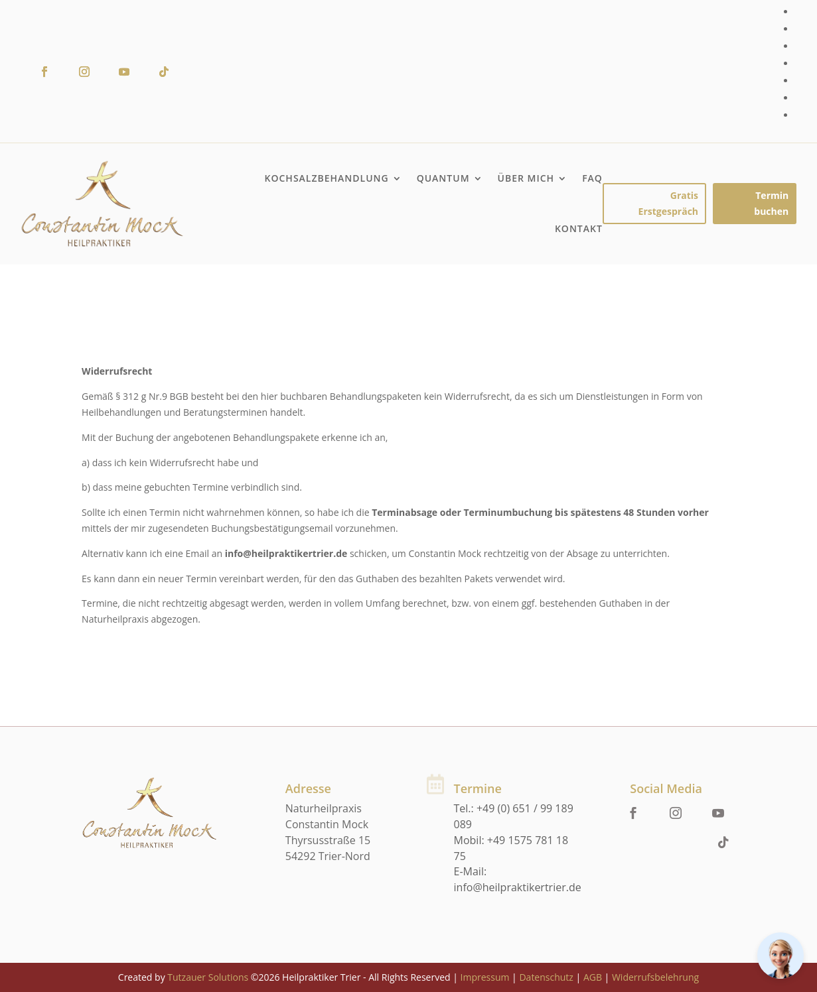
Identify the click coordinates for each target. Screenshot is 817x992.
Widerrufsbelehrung (655, 977)
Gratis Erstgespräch (668, 203)
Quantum (443, 178)
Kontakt (579, 228)
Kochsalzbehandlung (327, 178)
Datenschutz (546, 977)
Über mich (526, 178)
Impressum (485, 977)
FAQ (592, 178)
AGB (592, 977)
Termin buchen (771, 203)
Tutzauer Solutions (207, 977)
